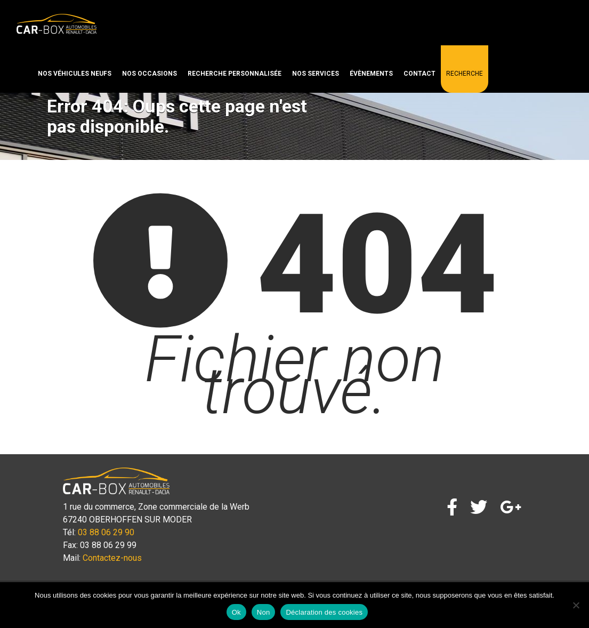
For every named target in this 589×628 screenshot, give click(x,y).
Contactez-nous (112, 558)
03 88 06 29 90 (106, 532)
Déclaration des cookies (324, 612)
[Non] (575, 605)
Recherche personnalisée (234, 73)
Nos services (315, 73)
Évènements (371, 73)
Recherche (464, 73)
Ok (236, 612)
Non (263, 612)
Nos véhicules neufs (74, 73)
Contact (419, 73)
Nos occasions (149, 73)
